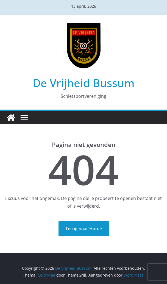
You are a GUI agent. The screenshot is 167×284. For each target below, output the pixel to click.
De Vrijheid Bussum (84, 82)
